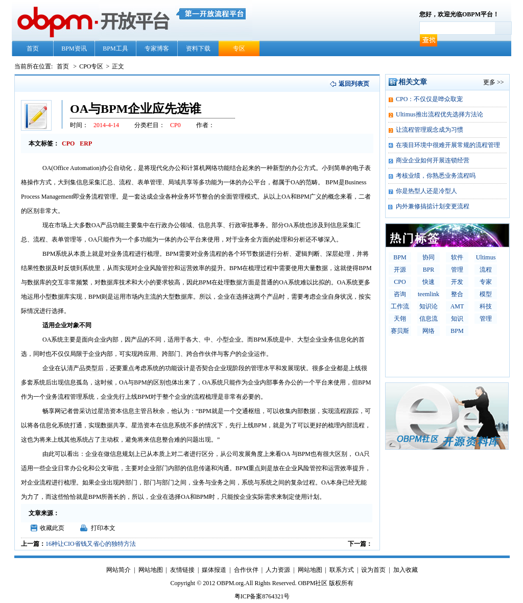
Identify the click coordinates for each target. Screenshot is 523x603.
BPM (399, 257)
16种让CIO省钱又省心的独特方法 (90, 543)
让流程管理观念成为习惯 (429, 129)
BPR (429, 269)
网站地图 (150, 569)
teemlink (428, 294)
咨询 (400, 294)
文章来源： (44, 513)
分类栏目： (149, 125)
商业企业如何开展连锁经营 (432, 160)
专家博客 (157, 48)
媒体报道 (214, 569)
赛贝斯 (400, 330)
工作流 (400, 306)
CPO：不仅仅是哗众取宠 (429, 99)
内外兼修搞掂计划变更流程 (432, 206)
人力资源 (278, 569)
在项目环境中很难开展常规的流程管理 (448, 145)
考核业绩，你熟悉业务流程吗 (436, 175)
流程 (486, 269)
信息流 (428, 318)
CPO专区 (91, 66)
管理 (457, 269)
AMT (457, 306)
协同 (428, 257)
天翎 (400, 318)
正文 (118, 66)
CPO (400, 281)
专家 (486, 281)
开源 (400, 269)
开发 (457, 281)
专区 (239, 48)
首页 (33, 48)
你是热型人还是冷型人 (426, 191)
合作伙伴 (246, 569)
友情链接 (182, 569)
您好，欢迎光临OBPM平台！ (459, 14)
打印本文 (103, 528)
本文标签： (44, 143)
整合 (457, 294)
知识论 (428, 306)
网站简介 (118, 569)
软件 (457, 257)
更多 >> (493, 82)
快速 (428, 281)
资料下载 (198, 48)
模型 (486, 294)
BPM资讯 (73, 48)
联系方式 (341, 569)
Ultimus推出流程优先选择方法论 (439, 114)
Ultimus (486, 257)
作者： (205, 125)
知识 (457, 318)
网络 (428, 330)
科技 (486, 306)
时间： (79, 125)
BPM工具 (115, 48)
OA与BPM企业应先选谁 (135, 108)
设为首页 (373, 569)
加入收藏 (405, 569)
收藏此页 (52, 528)
